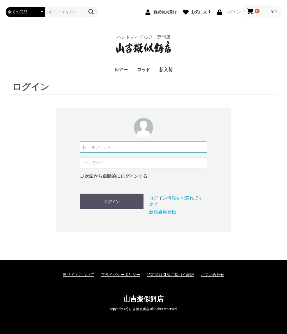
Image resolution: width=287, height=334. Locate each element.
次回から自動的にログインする (116, 176)
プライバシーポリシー (120, 274)
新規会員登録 (162, 212)
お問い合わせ (212, 274)
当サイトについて (78, 274)
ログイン (112, 202)
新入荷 (166, 69)
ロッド (143, 69)
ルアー (121, 69)
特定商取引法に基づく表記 (170, 274)
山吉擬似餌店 (143, 299)
